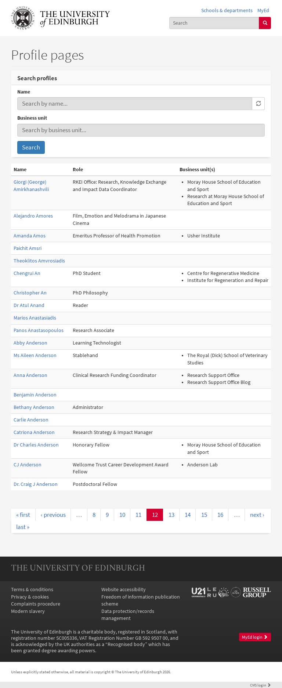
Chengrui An (27, 273)
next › (257, 515)
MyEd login (255, 637)
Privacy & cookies (30, 597)
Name (23, 92)
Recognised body (126, 644)
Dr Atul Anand (29, 305)
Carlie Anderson (31, 420)
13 (171, 515)
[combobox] (214, 23)
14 (188, 515)
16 (220, 515)
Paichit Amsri (27, 248)
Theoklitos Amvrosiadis (39, 261)
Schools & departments (227, 10)
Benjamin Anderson (35, 395)
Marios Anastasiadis (35, 318)
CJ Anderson (27, 465)
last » (22, 527)
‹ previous (53, 515)
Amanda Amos (30, 236)
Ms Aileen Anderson (35, 355)
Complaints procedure (35, 604)
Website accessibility (123, 589)
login (260, 685)
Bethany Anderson (34, 407)
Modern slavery (28, 611)
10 (122, 515)
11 (138, 515)
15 (204, 515)
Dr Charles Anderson (36, 445)
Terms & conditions (32, 589)
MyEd (263, 10)
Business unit (32, 118)
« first (23, 515)
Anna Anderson (30, 375)
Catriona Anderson (34, 432)
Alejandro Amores (33, 216)
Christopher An (30, 293)
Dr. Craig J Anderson (36, 484)
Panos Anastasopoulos (39, 330)
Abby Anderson (30, 343)
